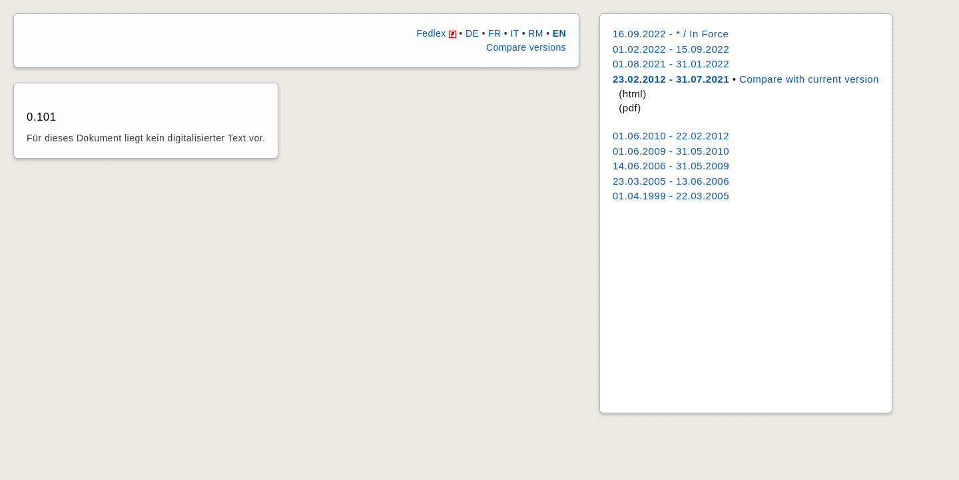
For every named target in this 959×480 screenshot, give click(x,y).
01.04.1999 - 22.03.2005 (671, 195)
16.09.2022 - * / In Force (671, 33)
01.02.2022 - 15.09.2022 (671, 49)
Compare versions (526, 47)
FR (494, 33)
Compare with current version (809, 79)
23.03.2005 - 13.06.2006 (671, 181)
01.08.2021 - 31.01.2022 (671, 63)
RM (535, 33)
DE (472, 33)
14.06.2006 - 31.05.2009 (671, 165)
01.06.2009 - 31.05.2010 (671, 151)
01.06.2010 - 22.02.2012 (671, 135)
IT (514, 33)
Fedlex (436, 33)
